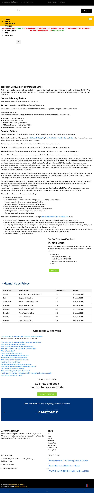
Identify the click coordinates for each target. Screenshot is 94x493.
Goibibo (54, 138)
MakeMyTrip (40, 138)
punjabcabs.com (14, 484)
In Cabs (71, 138)
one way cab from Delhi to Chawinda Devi (55, 217)
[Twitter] (9, 10)
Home (7, 19)
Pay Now (8, 26)
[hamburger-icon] (90, 19)
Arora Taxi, (48, 138)
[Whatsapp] (19, 10)
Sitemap (22, 484)
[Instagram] (12, 10)
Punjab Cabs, (62, 138)
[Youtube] (16, 10)
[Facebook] (6, 10)
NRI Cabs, (33, 138)
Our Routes (10, 24)
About (8, 21)
